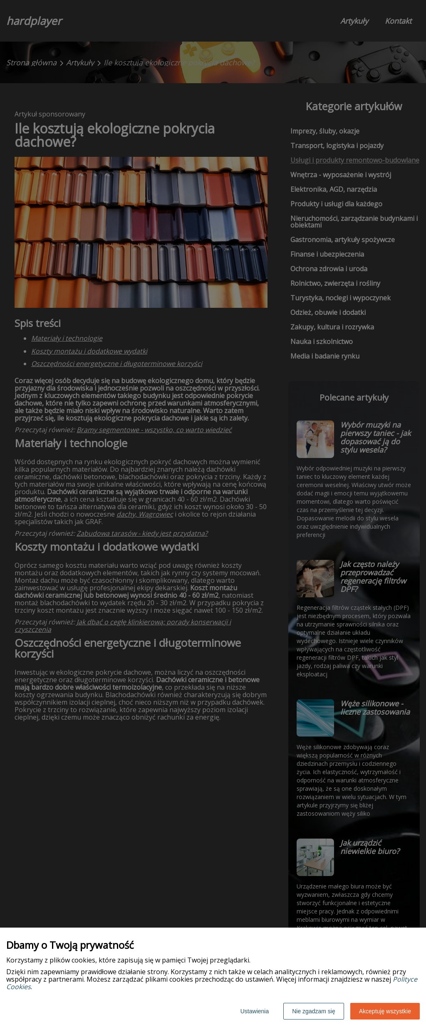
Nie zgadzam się (313, 1011)
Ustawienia (254, 1011)
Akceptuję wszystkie (385, 1011)
